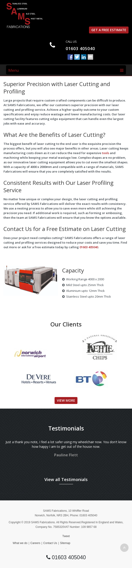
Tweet (66, 536)
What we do (20, 543)
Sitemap (65, 543)
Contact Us (50, 543)
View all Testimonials (66, 479)
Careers (35, 543)
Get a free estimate (108, 30)
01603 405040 (80, 48)
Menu (13, 70)
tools (105, 153)
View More (66, 400)
